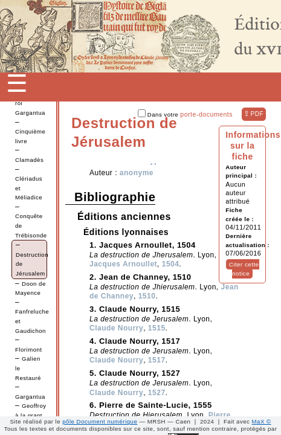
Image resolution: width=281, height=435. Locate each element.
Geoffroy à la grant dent (31, 415)
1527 (157, 392)
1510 (147, 296)
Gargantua (30, 396)
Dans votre (185, 114)
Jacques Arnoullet (123, 264)
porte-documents (206, 114)
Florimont (28, 349)
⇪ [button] (253, 113)
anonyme (136, 173)
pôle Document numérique (99, 421)
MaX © (261, 421)
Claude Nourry (116, 328)
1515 (157, 328)
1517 (157, 360)
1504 (170, 264)
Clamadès (29, 159)
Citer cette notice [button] (244, 269)
